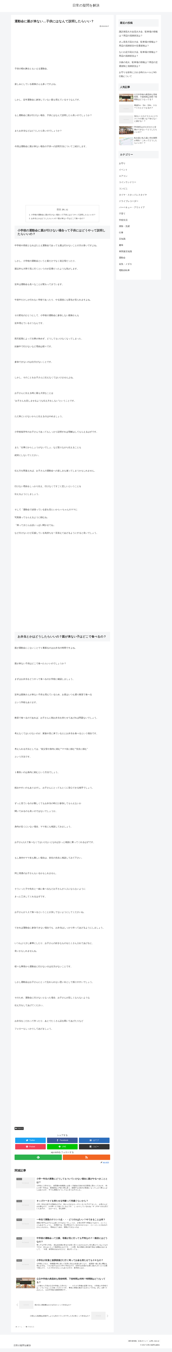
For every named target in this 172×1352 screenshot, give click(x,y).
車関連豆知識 (125, 251)
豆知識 (122, 239)
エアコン (123, 176)
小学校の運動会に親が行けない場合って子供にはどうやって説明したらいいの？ (63, 215)
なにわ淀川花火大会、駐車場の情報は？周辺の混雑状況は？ (138, 54)
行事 (121, 232)
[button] (94, 1147)
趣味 (121, 245)
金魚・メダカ (125, 264)
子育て (122, 214)
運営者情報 (129, 1344)
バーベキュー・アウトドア (132, 207)
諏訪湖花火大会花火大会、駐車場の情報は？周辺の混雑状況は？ (138, 33)
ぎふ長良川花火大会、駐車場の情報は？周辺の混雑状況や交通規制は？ (138, 44)
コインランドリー (127, 182)
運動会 (122, 258)
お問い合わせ (154, 1344)
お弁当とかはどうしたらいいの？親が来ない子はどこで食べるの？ (57, 219)
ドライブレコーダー (128, 201)
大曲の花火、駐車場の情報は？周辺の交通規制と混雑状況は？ (138, 64)
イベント (123, 170)
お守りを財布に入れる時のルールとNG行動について (138, 74)
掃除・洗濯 (124, 226)
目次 (59, 209)
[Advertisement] (62, 50)
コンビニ (123, 188)
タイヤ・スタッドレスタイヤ (133, 195)
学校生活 (19, 1129)
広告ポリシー (141, 1344)
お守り (122, 163)
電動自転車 (124, 270)
